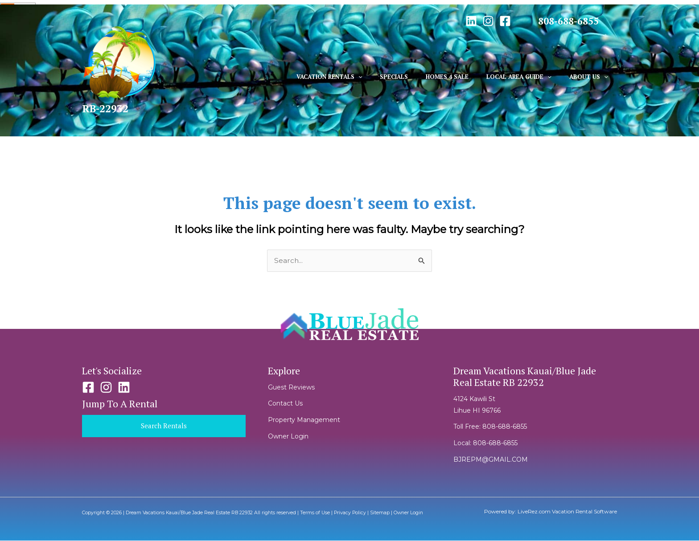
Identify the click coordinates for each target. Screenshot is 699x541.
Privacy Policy (350, 513)
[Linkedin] (471, 21)
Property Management (304, 420)
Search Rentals (164, 426)
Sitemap (380, 513)
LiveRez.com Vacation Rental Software (567, 511)
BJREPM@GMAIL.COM (490, 460)
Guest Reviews (291, 388)
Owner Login (288, 437)
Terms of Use (315, 513)
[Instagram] (488, 21)
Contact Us (285, 404)
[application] (386, 76)
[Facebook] (505, 21)
